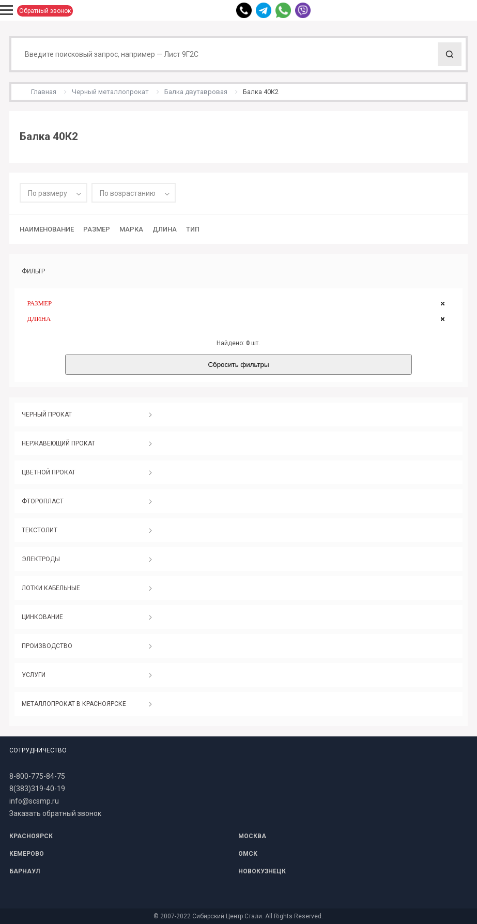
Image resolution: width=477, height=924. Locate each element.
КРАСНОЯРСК (31, 836)
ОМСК (247, 853)
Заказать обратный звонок (55, 813)
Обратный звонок (45, 10)
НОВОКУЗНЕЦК (262, 871)
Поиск (449, 54)
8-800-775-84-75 (37, 776)
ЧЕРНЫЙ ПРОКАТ (47, 414)
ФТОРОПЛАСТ (43, 501)
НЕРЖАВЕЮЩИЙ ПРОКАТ (58, 443)
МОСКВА (252, 836)
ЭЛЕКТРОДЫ (41, 559)
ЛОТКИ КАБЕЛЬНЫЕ (51, 588)
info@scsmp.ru (34, 801)
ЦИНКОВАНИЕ (42, 617)
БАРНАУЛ (24, 871)
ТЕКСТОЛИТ (39, 530)
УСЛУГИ (33, 675)
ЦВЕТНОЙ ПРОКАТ (48, 472)
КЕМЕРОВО (26, 853)
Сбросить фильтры (238, 364)
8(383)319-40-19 (37, 788)
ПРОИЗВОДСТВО (47, 646)
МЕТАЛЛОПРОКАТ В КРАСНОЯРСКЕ (74, 703)
